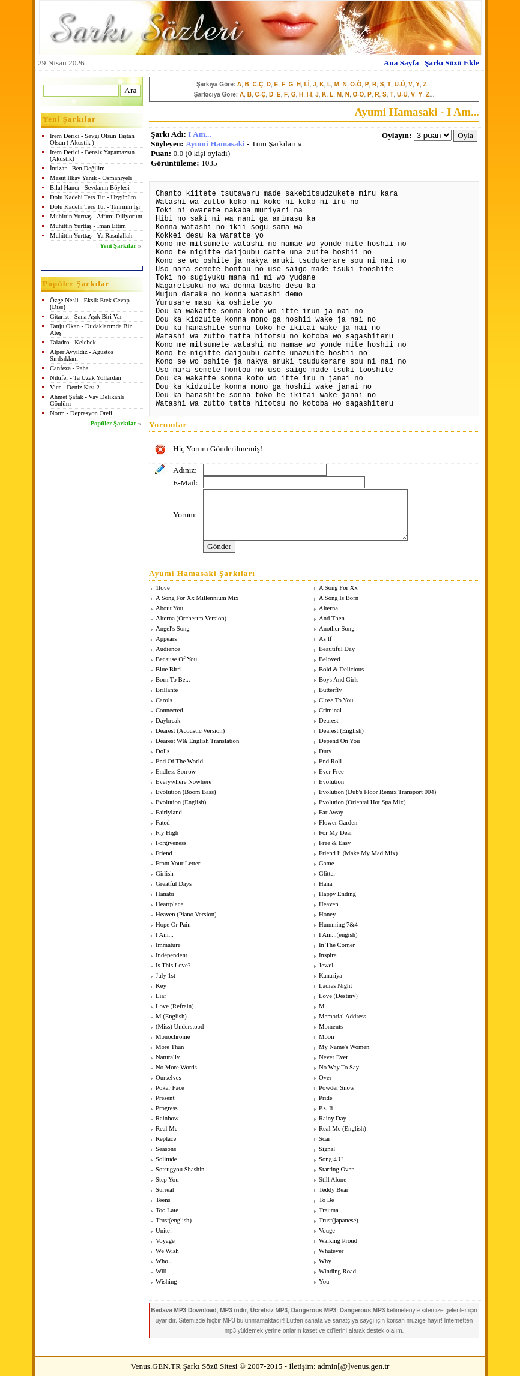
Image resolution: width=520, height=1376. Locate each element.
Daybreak (168, 720)
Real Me (166, 1128)
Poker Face (170, 1087)
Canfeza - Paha (69, 368)
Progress (167, 1108)
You (324, 1281)
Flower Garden (338, 822)
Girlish (165, 873)
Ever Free (331, 771)
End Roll (330, 761)
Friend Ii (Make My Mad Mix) (358, 853)
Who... (164, 1261)
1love (163, 587)
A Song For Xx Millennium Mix (197, 598)
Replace (166, 1138)
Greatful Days (174, 883)
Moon (326, 1036)
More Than (170, 1047)
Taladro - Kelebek (73, 342)
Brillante (167, 689)
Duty (325, 751)
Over (325, 1077)
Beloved (329, 659)
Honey (327, 914)
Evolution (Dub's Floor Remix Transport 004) (377, 792)
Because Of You (176, 659)
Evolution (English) (181, 802)
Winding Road (337, 1271)
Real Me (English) (342, 1128)
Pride (326, 1098)
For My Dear (335, 832)
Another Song (337, 628)
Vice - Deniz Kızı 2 (75, 387)
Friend (164, 853)
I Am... (199, 134)
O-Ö (355, 84)
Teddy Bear (333, 1189)
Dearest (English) (341, 730)
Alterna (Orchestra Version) (191, 618)
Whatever (331, 1251)
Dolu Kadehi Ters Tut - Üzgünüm (93, 197)
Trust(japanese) (338, 1220)
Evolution (331, 781)
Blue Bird (168, 669)
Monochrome (173, 1036)
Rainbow (167, 1118)
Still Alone (332, 1179)
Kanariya (330, 975)
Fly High (167, 832)
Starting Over (336, 1169)
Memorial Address (342, 1016)
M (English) (171, 1016)
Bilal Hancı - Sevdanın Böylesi (90, 187)
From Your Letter (178, 863)
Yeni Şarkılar (118, 245)
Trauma (329, 1210)
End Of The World (179, 761)
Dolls (162, 751)
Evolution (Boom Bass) (186, 792)
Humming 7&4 (338, 924)
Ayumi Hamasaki (215, 143)
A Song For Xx (338, 587)
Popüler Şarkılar (113, 423)
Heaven (329, 904)
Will (161, 1271)
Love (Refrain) (175, 1006)
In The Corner (337, 945)
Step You (167, 1179)
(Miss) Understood (180, 1026)
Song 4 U (331, 1159)
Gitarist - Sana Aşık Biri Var (86, 316)
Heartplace (169, 904)
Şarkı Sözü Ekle (452, 62)
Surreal (165, 1189)
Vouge (327, 1230)
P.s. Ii (326, 1108)
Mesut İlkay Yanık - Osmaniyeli (91, 178)
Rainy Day (332, 1118)
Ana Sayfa (401, 62)
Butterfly (330, 689)
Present (165, 1098)
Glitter (327, 873)
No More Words (176, 1067)
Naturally (168, 1057)
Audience (168, 649)
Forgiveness (171, 843)
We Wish (167, 1251)
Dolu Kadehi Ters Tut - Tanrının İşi (95, 206)
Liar (161, 996)
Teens (163, 1200)
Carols (164, 700)
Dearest (329, 720)
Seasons (166, 1149)
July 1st (165, 975)
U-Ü (400, 84)
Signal (327, 1149)
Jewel (326, 965)
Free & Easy (335, 843)
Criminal (330, 710)
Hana (325, 883)
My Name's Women (344, 1047)
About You (169, 608)
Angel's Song (173, 628)
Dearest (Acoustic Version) (190, 730)
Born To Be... (173, 679)
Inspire (328, 955)
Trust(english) (174, 1220)
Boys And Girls (338, 679)
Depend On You (339, 741)
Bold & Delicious (341, 669)
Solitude (166, 1159)
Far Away (331, 812)
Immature (168, 945)
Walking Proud (338, 1240)
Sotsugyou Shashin (180, 1169)
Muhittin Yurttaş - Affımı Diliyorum (96, 216)
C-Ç (257, 84)
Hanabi (165, 894)
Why (325, 1261)
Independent (171, 955)
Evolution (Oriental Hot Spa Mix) (362, 802)
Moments (331, 1026)
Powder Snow (337, 1087)
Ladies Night (335, 985)
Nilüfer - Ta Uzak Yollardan (85, 377)
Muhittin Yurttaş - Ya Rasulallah (91, 235)
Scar (324, 1138)
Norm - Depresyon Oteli (81, 413)
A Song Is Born (338, 598)
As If (325, 638)
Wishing (166, 1281)
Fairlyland (169, 812)
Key (161, 985)
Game (326, 863)
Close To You (336, 700)
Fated (163, 822)
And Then (332, 618)
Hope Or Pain (173, 924)
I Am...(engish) (338, 934)
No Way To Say (339, 1067)
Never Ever (333, 1057)
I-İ (307, 84)
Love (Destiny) (338, 996)
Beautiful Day (337, 649)
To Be (326, 1200)
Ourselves (168, 1077)
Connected (169, 710)
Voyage (165, 1240)
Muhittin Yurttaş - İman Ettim (88, 226)
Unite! (164, 1230)
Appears (166, 638)
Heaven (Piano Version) (186, 914)
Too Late (167, 1210)
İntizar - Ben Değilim (77, 168)
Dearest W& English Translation (197, 741)
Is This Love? (173, 965)
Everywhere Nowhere (183, 781)
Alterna (328, 608)
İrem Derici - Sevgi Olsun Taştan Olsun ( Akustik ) (92, 139)
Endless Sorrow (176, 771)
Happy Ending (337, 894)
